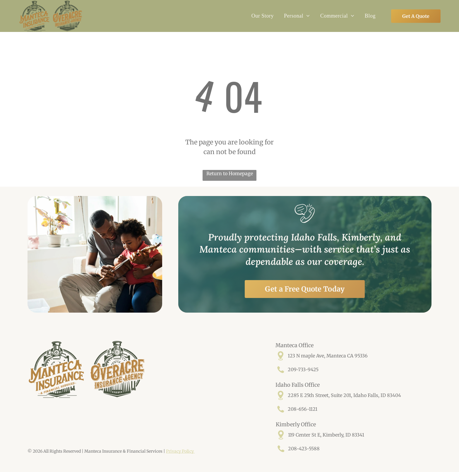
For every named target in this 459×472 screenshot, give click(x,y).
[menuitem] (262, 16)
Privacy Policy (180, 451)
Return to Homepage (229, 173)
